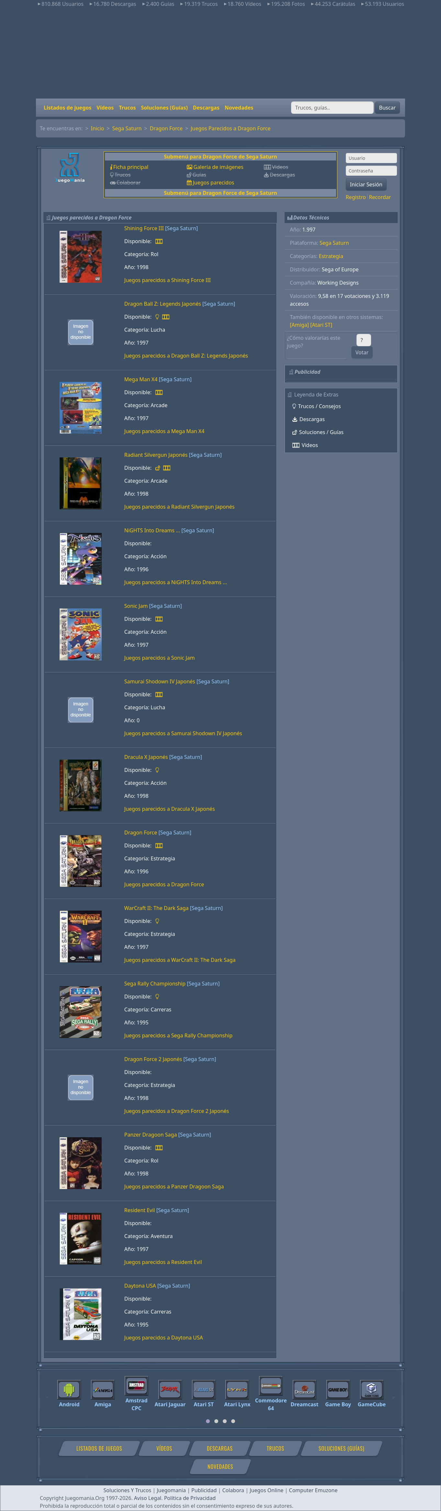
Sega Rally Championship (155, 983)
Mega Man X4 (141, 379)
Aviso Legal (147, 1498)
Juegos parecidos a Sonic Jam (159, 657)
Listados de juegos (67, 107)
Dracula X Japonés (146, 757)
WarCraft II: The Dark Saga (156, 908)
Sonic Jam (136, 605)
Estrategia (331, 256)
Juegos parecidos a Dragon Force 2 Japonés (176, 1111)
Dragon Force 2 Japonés (153, 1059)
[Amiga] (299, 324)
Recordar (380, 197)
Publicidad (204, 1490)
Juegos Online (266, 1490)
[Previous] (47, 1394)
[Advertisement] (220, 53)
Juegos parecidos (213, 182)
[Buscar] (332, 107)
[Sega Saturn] (181, 228)
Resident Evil (139, 1210)
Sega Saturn (127, 128)
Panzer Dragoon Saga (150, 1134)
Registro (356, 197)
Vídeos (105, 107)
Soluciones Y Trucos (128, 1490)
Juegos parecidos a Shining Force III (167, 280)
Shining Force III (144, 228)
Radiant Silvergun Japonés (156, 454)
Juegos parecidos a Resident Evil (163, 1262)
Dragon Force (166, 128)
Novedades (239, 107)
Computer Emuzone (313, 1490)
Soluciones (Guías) (164, 107)
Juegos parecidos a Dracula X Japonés (169, 808)
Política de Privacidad (190, 1498)
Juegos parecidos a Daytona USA (163, 1337)
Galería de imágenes (218, 167)
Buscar (387, 107)
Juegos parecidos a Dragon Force (164, 884)
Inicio (97, 128)
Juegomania (171, 1490)
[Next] (393, 1394)
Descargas (206, 107)
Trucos (127, 107)
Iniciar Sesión (366, 184)
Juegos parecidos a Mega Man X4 (164, 431)
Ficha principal (130, 167)
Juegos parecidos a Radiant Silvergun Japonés (179, 506)
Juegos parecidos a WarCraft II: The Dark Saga (180, 959)
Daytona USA (140, 1285)
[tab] (208, 1421)
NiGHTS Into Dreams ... (152, 530)
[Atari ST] (321, 324)
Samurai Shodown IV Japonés (159, 681)
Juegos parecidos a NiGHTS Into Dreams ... (175, 582)
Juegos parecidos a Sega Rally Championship (178, 1035)
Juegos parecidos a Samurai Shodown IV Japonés (183, 733)
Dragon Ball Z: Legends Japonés (162, 303)
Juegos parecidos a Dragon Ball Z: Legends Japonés (186, 355)
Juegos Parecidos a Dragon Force (230, 128)
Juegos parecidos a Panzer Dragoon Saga (174, 1186)
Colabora (233, 1490)
